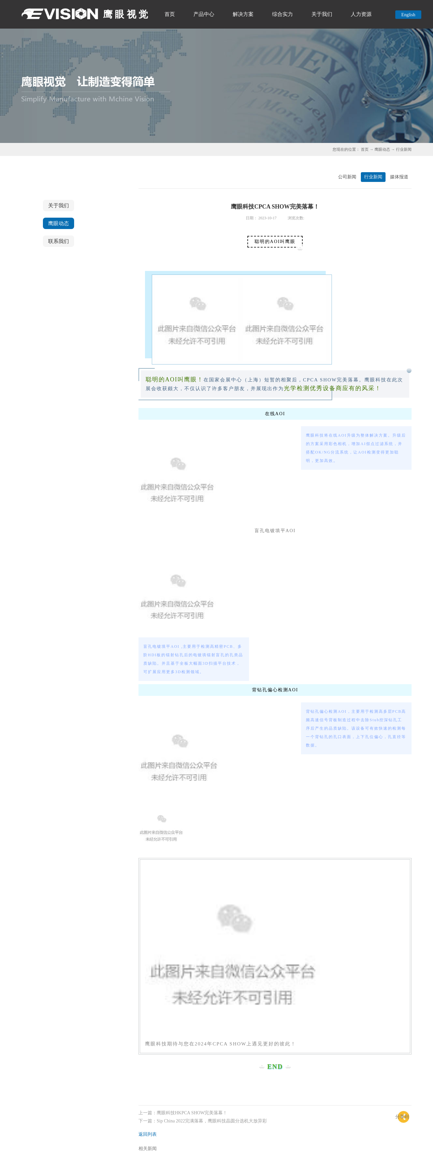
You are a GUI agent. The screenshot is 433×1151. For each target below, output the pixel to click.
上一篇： (182, 1112)
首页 (169, 14)
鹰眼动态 (382, 149)
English (408, 14)
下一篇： (202, 1121)
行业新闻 (404, 149)
